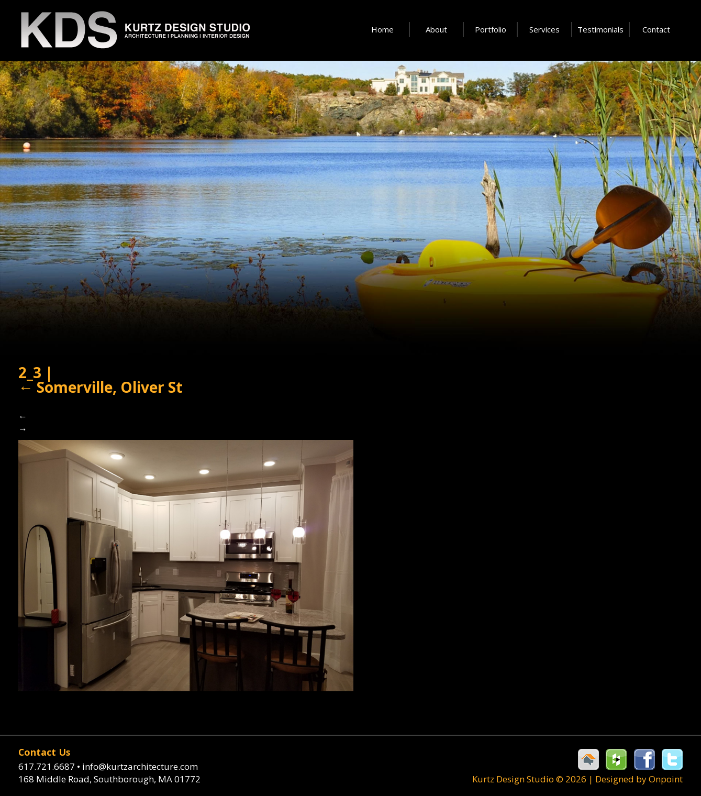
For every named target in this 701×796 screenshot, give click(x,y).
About (436, 29)
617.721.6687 (50, 766)
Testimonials (600, 29)
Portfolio (490, 29)
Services (544, 29)
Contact (656, 29)
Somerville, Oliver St (100, 387)
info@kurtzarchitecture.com (140, 766)
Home (382, 29)
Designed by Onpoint (639, 779)
